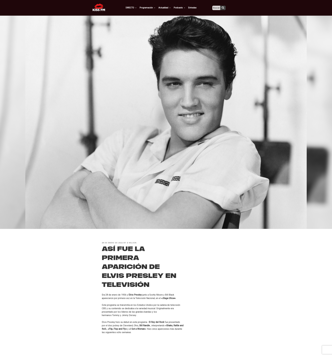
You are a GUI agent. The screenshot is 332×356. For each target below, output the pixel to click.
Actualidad (168, 7)
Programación (151, 7)
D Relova (132, 243)
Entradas (194, 7)
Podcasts (182, 7)
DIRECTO (135, 7)
